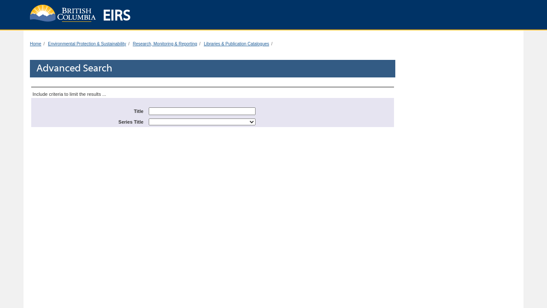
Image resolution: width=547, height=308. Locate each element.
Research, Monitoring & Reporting (165, 43)
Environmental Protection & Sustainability (87, 43)
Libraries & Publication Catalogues (236, 43)
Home (35, 43)
